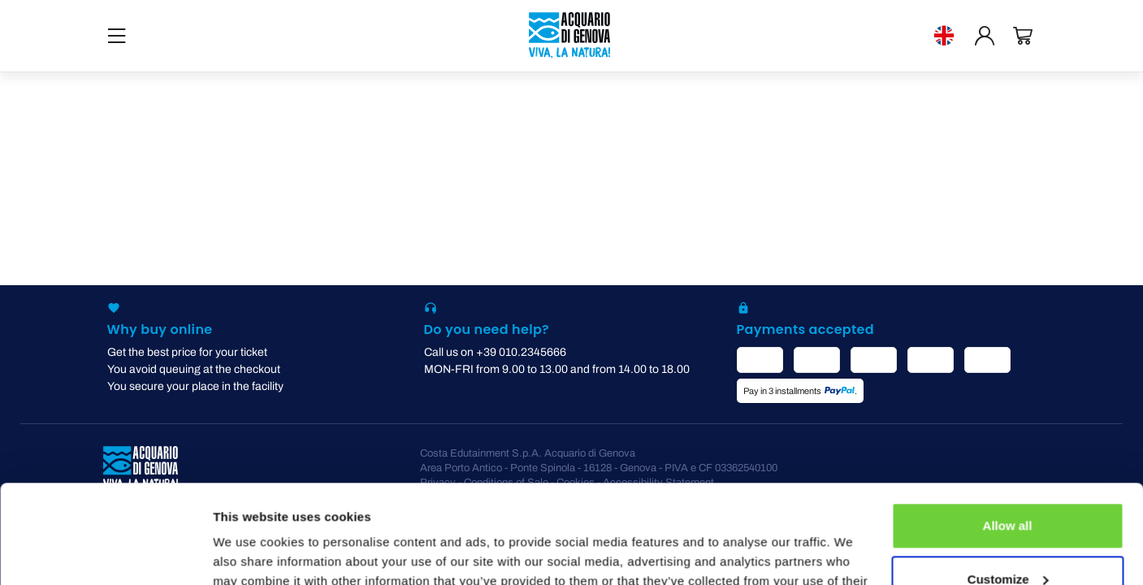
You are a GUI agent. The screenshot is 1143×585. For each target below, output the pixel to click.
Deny (1008, 540)
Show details (250, 553)
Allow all (1008, 433)
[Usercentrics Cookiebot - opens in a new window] (105, 553)
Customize (1008, 486)
